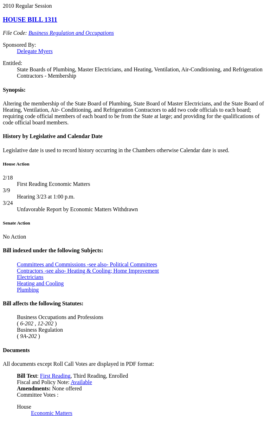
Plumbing (28, 290)
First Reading (55, 376)
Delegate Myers (35, 51)
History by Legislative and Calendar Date (53, 136)
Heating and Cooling (40, 283)
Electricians (30, 277)
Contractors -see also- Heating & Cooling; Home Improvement (88, 271)
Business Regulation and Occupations (71, 33)
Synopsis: (14, 90)
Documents (16, 350)
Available (81, 382)
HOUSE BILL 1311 (30, 19)
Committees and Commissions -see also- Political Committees (87, 264)
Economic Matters (51, 413)
